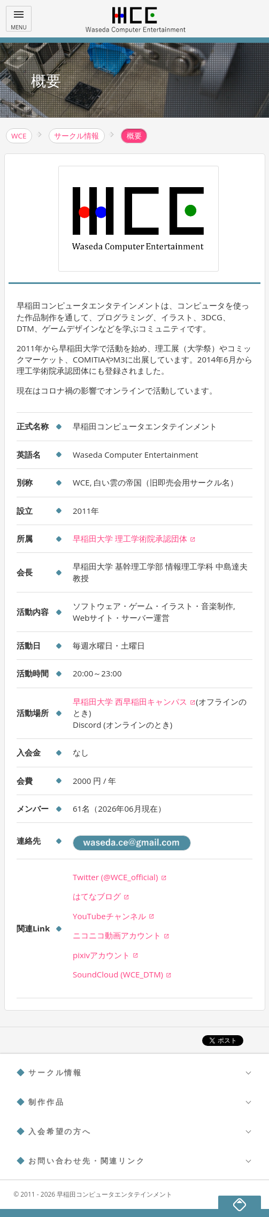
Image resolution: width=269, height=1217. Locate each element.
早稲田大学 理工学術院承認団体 (134, 538)
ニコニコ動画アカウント (121, 935)
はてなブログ (101, 896)
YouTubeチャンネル (114, 916)
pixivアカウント (106, 955)
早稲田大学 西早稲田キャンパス (134, 701)
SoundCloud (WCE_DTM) (122, 974)
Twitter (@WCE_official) (120, 877)
